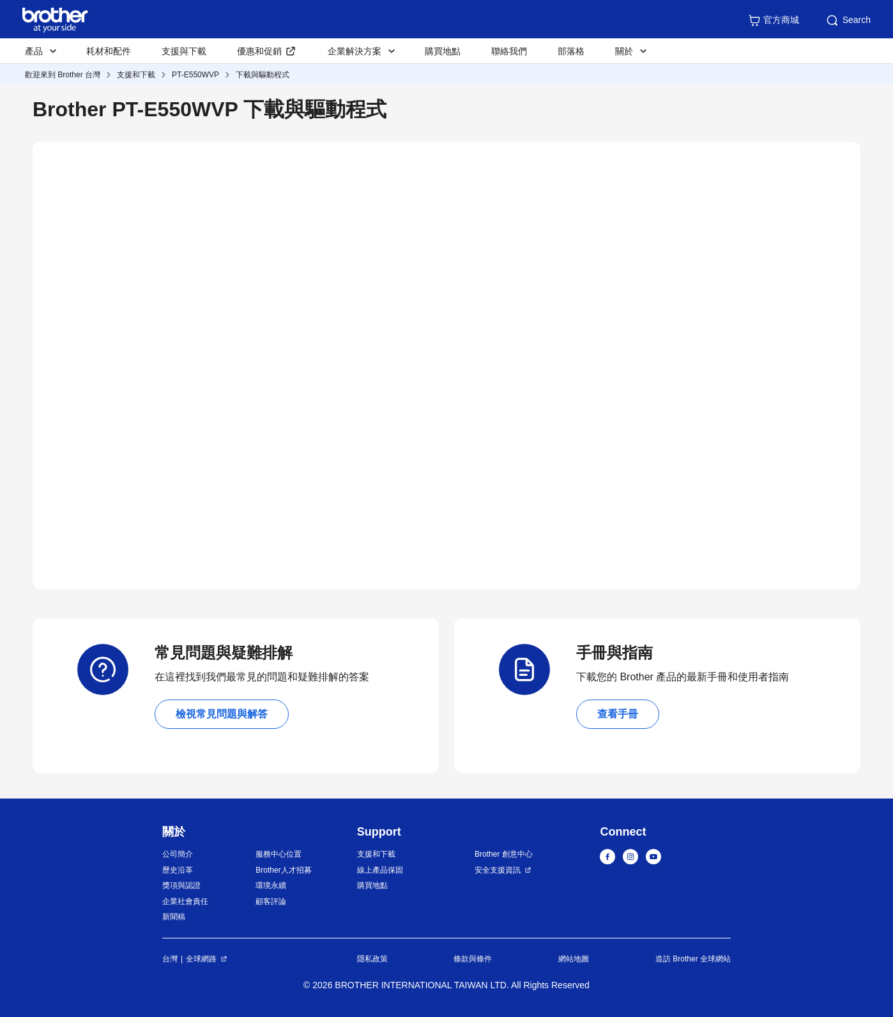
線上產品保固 (380, 870)
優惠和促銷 (259, 51)
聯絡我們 (509, 51)
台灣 (170, 958)
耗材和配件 (108, 51)
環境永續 (271, 885)
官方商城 (773, 20)
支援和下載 (136, 74)
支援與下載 (184, 51)
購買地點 (443, 51)
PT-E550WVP (195, 74)
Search (848, 20)
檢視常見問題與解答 (222, 713)
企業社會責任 (185, 901)
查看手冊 (617, 713)
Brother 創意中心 (504, 854)
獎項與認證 (181, 885)
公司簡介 (177, 854)
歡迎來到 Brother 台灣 (62, 74)
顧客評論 (271, 901)
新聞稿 (173, 916)
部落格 (571, 51)
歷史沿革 (177, 870)
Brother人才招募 (283, 870)
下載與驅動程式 (262, 74)
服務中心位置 (278, 854)
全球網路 (201, 958)
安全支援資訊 (498, 870)
